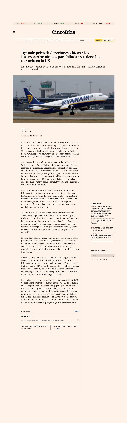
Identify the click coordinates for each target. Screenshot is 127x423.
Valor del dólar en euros (99, 23)
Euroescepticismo (45, 320)
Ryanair (23, 320)
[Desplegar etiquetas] (78, 320)
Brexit (28, 320)
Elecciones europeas (57, 320)
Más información (26, 328)
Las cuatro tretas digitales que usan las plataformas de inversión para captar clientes (102, 228)
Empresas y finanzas (28, 40)
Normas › (77, 311)
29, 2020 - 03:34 (27, 131)
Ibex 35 (18, 23)
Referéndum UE (35, 320)
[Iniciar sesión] (108, 40)
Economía (43, 40)
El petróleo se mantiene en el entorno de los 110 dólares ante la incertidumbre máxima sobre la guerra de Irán (102, 236)
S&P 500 (36, 23)
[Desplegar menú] (14, 32)
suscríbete (99, 40)
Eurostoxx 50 (76, 23)
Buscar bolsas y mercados (99, 251)
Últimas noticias (68, 40)
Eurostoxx (98, 259)
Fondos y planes (59, 40)
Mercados (37, 40)
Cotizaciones (50, 40)
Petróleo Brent (55, 23)
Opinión (75, 40)
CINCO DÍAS (25, 129)
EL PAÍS (81, 39)
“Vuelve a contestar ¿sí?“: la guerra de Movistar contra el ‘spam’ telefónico (102, 221)
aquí (58, 328)
